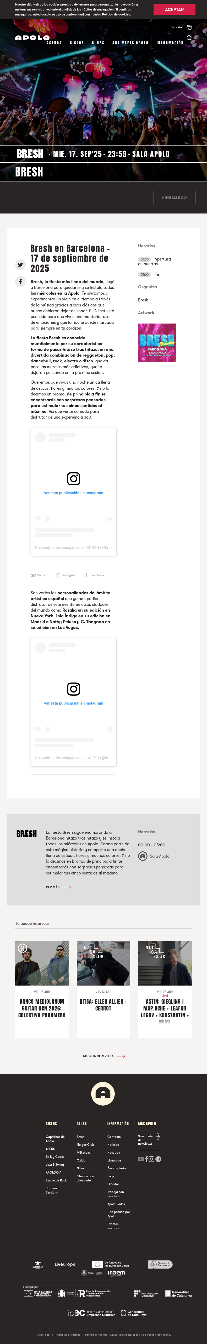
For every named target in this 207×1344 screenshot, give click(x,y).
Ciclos (77, 43)
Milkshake (83, 1152)
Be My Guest (55, 1157)
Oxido (81, 1160)
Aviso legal (43, 1334)
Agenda (54, 43)
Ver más (58, 887)
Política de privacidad (67, 1334)
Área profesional (118, 1168)
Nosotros (113, 1152)
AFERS (50, 1149)
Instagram (69, 575)
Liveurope (114, 1160)
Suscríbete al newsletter (145, 1139)
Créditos (113, 1184)
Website (42, 575)
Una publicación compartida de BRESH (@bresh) (75, 547)
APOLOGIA (53, 1172)
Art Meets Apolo (130, 43)
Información (170, 43)
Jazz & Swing (55, 1164)
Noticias (113, 1145)
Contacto (114, 1137)
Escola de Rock (56, 1180)
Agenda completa (103, 1056)
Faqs (110, 1176)
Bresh (143, 300)
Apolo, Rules (116, 1204)
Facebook (97, 575)
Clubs (98, 43)
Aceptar (174, 9)
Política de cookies (116, 14)
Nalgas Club (85, 1145)
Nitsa (80, 1168)
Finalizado (174, 197)
